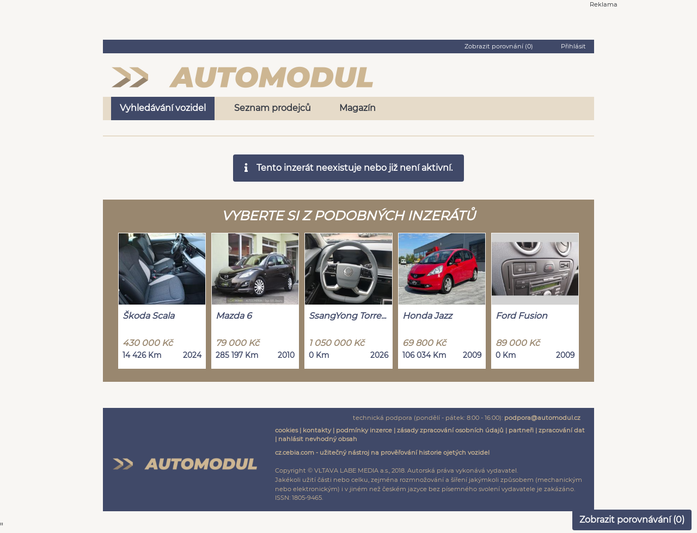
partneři (521, 430)
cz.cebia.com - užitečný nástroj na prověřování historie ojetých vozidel (382, 452)
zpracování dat (562, 430)
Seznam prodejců (272, 108)
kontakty (317, 430)
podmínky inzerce (364, 430)
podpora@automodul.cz (542, 418)
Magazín (357, 108)
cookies (286, 430)
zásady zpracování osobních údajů (450, 430)
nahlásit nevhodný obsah (317, 439)
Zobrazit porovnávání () (631, 520)
